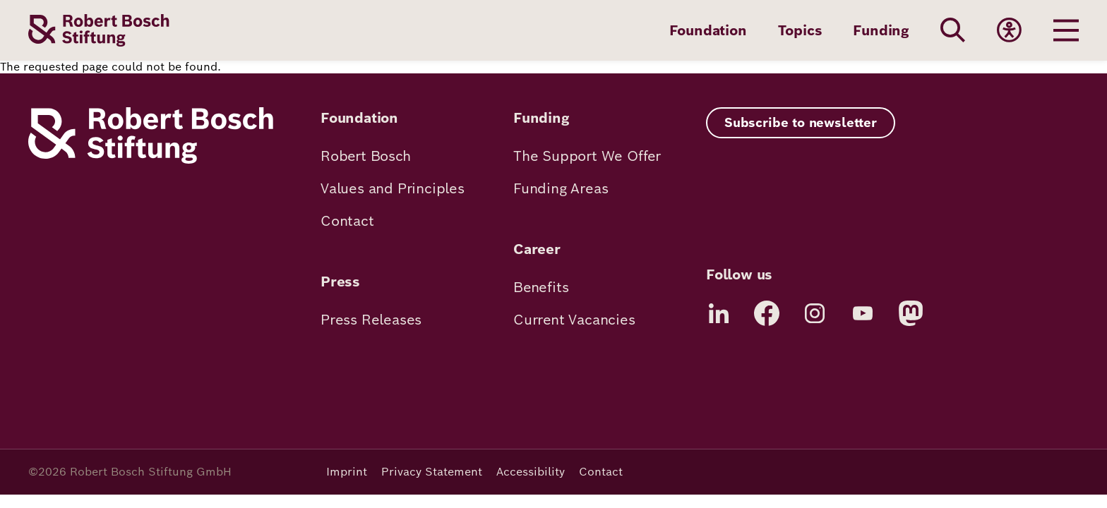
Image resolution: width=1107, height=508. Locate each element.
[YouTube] (862, 313)
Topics (800, 30)
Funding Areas (560, 188)
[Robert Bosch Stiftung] (150, 159)
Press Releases (371, 319)
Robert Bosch (366, 156)
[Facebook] (766, 313)
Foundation (708, 30)
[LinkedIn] (718, 313)
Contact (347, 221)
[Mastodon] (910, 313)
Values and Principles (393, 188)
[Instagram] (814, 313)
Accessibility (530, 471)
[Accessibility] (1009, 30)
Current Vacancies (574, 319)
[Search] (953, 30)
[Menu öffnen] (1066, 30)
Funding (881, 30)
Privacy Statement (431, 471)
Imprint (346, 471)
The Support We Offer (587, 156)
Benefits (540, 287)
